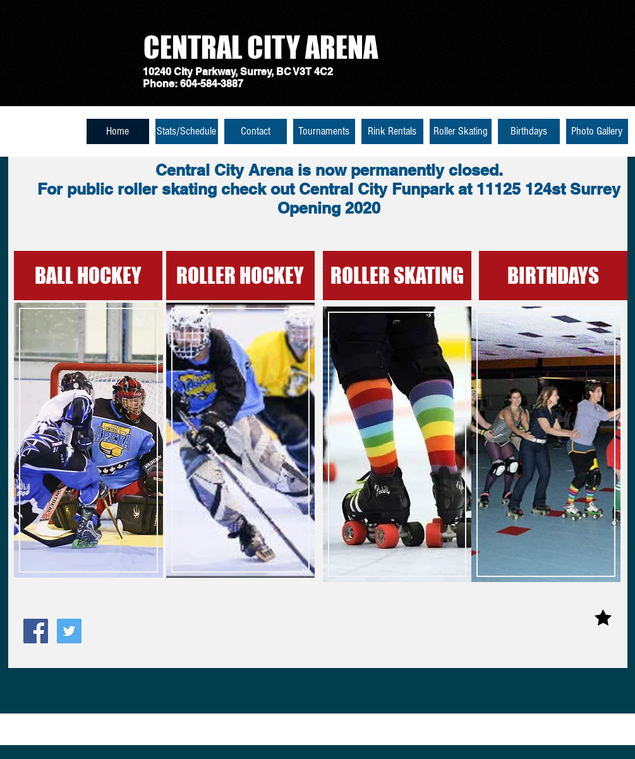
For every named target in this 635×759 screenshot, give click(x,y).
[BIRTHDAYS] (553, 275)
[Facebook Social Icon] (35, 631)
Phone (158, 84)
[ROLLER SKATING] (397, 275)
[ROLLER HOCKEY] (240, 275)
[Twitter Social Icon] (69, 631)
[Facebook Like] (47, 661)
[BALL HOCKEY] (88, 275)
